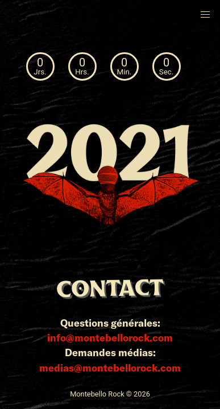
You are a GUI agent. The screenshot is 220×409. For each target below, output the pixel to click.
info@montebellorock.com (110, 337)
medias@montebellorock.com (110, 367)
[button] (205, 15)
